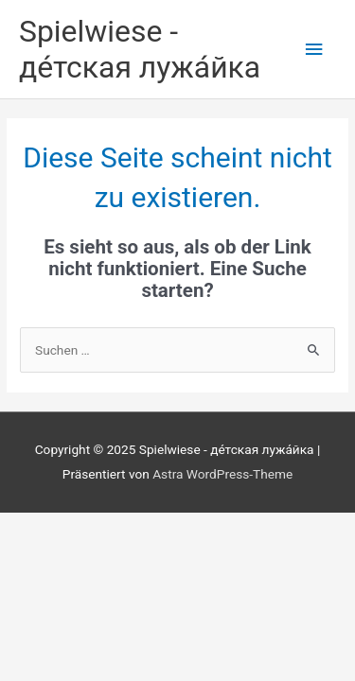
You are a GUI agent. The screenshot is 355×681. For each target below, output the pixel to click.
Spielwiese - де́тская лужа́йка (139, 49)
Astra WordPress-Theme (222, 473)
